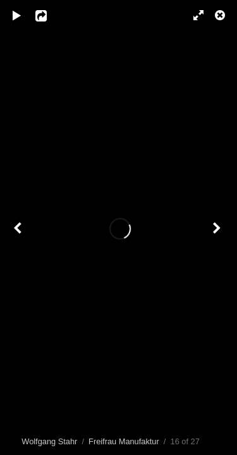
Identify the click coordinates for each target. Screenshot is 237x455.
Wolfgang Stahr (49, 441)
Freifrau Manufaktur (123, 441)
